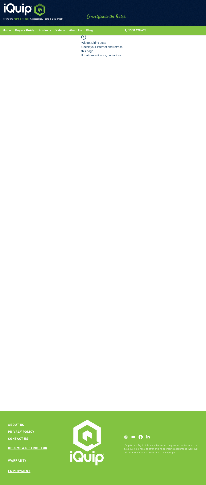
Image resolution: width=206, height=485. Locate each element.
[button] (60, 30)
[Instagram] (126, 437)
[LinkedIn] (148, 437)
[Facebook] (141, 437)
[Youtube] (133, 437)
